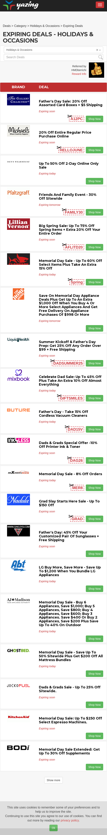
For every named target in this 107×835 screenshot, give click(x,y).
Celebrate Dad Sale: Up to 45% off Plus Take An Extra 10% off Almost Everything (70, 381)
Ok (53, 827)
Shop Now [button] (94, 118)
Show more (53, 780)
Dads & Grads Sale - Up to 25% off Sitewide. (70, 689)
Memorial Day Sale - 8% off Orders (70, 474)
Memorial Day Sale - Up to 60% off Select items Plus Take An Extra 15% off (70, 265)
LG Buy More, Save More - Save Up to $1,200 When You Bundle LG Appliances (70, 571)
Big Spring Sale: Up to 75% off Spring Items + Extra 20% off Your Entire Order (69, 230)
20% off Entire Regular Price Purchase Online (65, 134)
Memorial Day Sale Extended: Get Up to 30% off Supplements (69, 751)
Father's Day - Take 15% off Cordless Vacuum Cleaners (63, 414)
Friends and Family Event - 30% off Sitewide (67, 197)
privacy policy (70, 820)
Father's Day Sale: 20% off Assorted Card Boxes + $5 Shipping (70, 103)
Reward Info (79, 73)
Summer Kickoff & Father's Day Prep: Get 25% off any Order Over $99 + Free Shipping (70, 346)
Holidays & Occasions (53, 49)
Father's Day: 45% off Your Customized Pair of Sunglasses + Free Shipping (69, 536)
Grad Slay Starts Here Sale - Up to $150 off (69, 503)
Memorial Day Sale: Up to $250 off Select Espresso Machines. (70, 720)
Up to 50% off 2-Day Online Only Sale (69, 166)
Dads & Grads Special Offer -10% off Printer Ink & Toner (68, 445)
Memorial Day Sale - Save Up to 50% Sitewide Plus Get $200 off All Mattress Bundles (71, 656)
